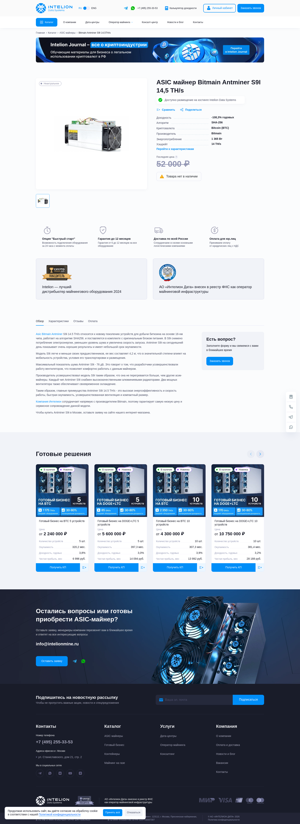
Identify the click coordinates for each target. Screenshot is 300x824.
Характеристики (58, 321)
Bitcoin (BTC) (220, 127)
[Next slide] (260, 454)
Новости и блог (175, 22)
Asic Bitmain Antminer (49, 334)
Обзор (40, 321)
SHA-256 (217, 122)
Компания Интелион (48, 401)
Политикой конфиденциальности (60, 814)
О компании (69, 22)
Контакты (198, 22)
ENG (93, 8)
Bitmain (216, 133)
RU (80, 8)
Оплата (93, 321)
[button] (43, 201)
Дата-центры (92, 22)
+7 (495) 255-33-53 (148, 8)
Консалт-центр (150, 22)
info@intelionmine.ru (57, 643)
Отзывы (78, 321)
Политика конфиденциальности (224, 820)
